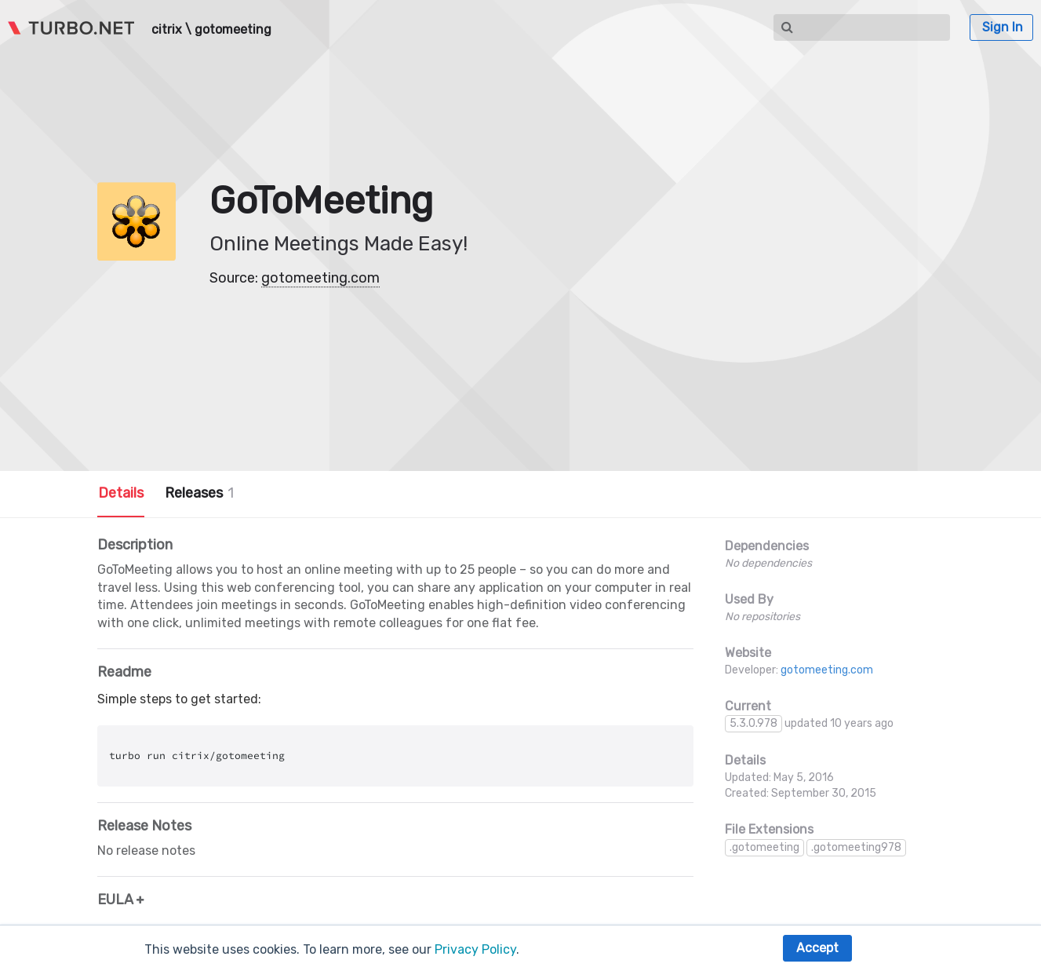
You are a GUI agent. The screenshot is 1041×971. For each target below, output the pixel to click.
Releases (199, 493)
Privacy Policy (475, 949)
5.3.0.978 (753, 723)
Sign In (1002, 27)
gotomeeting (233, 30)
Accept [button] (817, 947)
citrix (166, 30)
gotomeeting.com (320, 278)
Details (121, 493)
